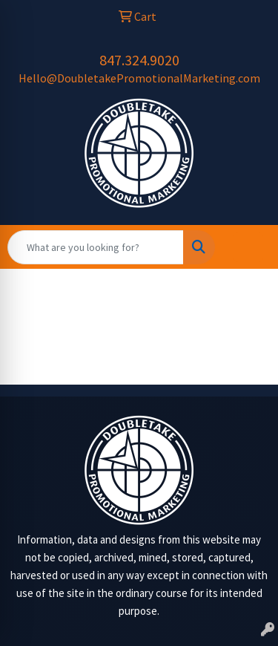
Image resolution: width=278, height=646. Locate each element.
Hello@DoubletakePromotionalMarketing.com (139, 78)
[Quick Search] (95, 247)
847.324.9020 (139, 59)
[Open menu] (248, 247)
